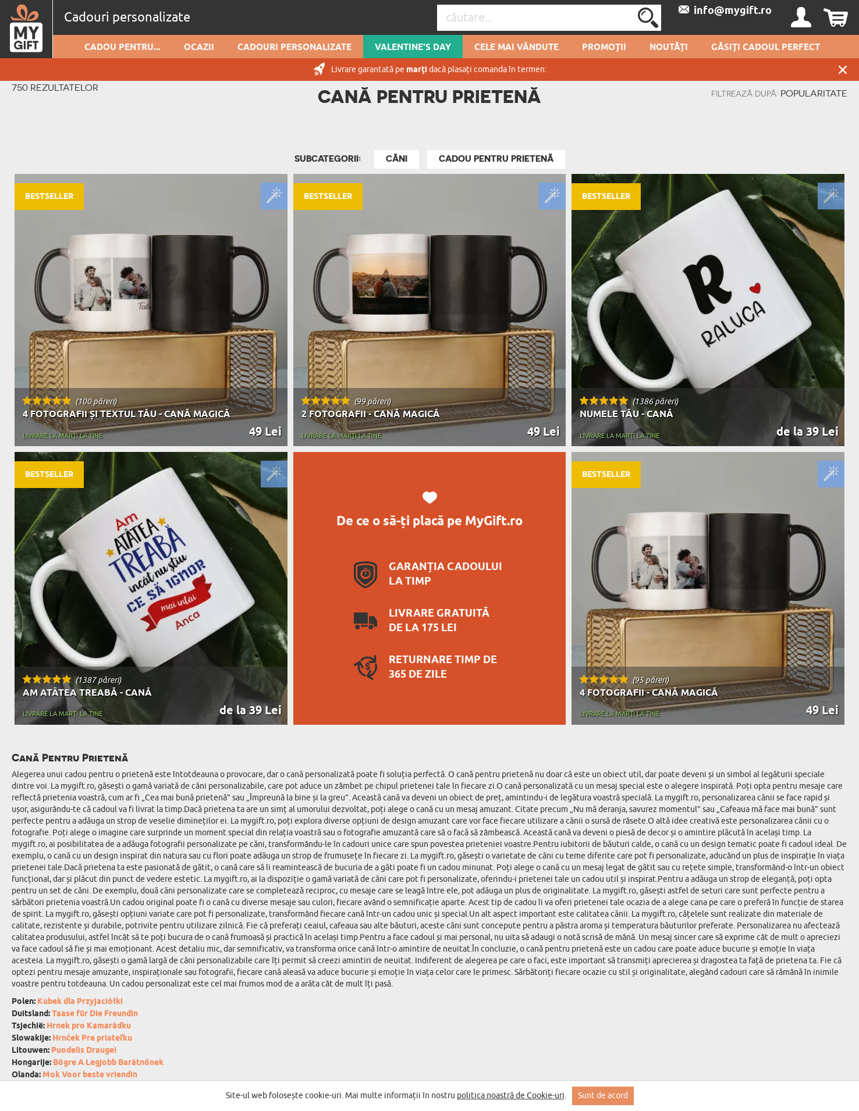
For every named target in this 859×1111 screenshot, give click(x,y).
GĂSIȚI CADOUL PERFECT (765, 48)
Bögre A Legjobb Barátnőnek (108, 1063)
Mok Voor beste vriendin (89, 1075)
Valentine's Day (413, 48)
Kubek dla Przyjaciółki (80, 1001)
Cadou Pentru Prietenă (496, 159)
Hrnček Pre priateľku (92, 1038)
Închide (842, 69)
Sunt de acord (603, 1096)
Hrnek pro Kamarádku (89, 1026)
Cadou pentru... (122, 48)
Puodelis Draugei (83, 1050)
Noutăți (668, 48)
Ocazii (199, 48)
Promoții (604, 48)
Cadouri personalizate (294, 48)
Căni (396, 159)
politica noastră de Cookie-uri (511, 1096)
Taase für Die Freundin (95, 1014)
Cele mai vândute (516, 48)
